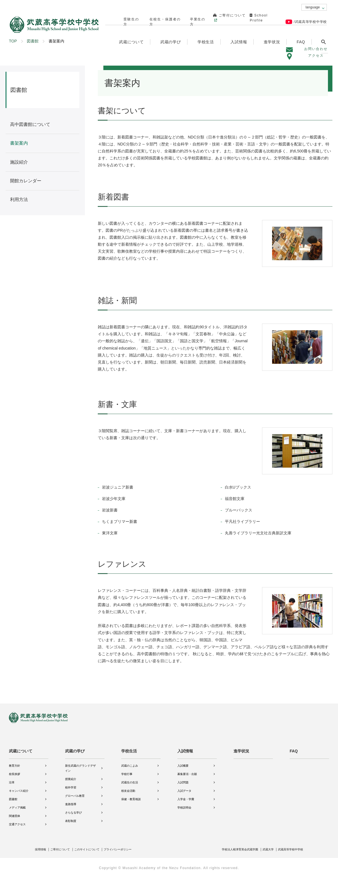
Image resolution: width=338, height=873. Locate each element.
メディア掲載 (17, 803)
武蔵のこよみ (129, 761)
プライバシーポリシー (131, 845)
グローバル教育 (75, 791)
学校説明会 (184, 803)
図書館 (33, 41)
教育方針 (14, 761)
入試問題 (183, 778)
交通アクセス (17, 820)
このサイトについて (95, 845)
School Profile (259, 17)
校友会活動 (128, 786)
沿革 (12, 778)
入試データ (184, 786)
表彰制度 (70, 817)
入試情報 (185, 747)
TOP (13, 41)
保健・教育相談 (131, 795)
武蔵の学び (75, 747)
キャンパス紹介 (18, 786)
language (313, 7)
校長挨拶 (14, 770)
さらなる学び (73, 808)
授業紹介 (70, 775)
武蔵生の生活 (129, 778)
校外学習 (70, 783)
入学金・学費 (185, 795)
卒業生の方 (189, 17)
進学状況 (272, 32)
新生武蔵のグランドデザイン (80, 764)
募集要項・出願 (187, 770)
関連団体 (14, 812)
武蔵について (20, 747)
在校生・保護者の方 (158, 17)
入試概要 (183, 761)
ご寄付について (219, 17)
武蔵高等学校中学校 (288, 845)
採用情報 (41, 845)
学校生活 (129, 747)
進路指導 (70, 800)
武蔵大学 (262, 845)
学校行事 (126, 770)
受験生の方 (127, 17)
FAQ (301, 32)
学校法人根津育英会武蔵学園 (229, 845)
